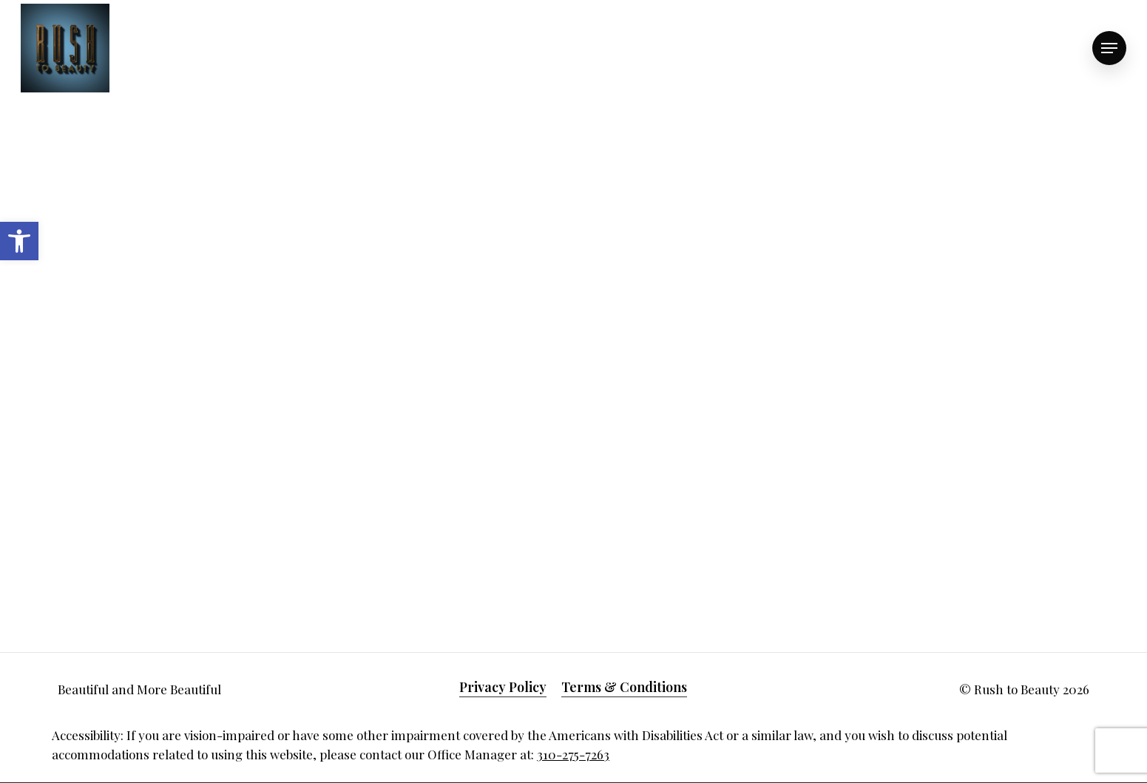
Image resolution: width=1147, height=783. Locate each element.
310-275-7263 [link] (573, 754)
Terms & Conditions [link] (624, 687)
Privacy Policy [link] (503, 687)
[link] (19, 241)
